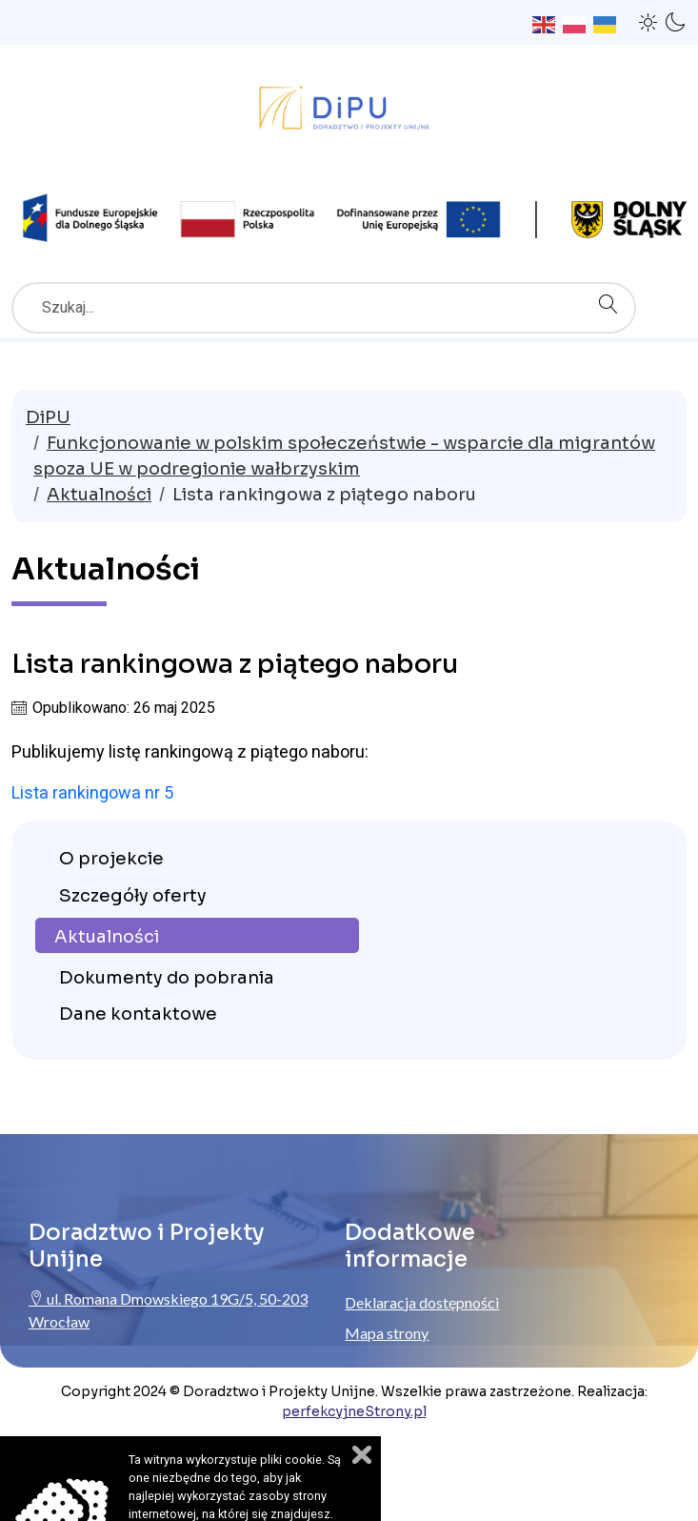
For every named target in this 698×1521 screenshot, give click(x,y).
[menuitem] (197, 858)
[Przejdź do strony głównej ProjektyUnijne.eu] (349, 112)
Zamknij (361, 1455)
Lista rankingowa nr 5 (92, 792)
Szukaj (613, 284)
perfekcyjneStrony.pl (354, 1411)
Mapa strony (387, 1333)
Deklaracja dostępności (422, 1302)
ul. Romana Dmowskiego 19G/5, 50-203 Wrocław (168, 1309)
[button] (648, 21)
